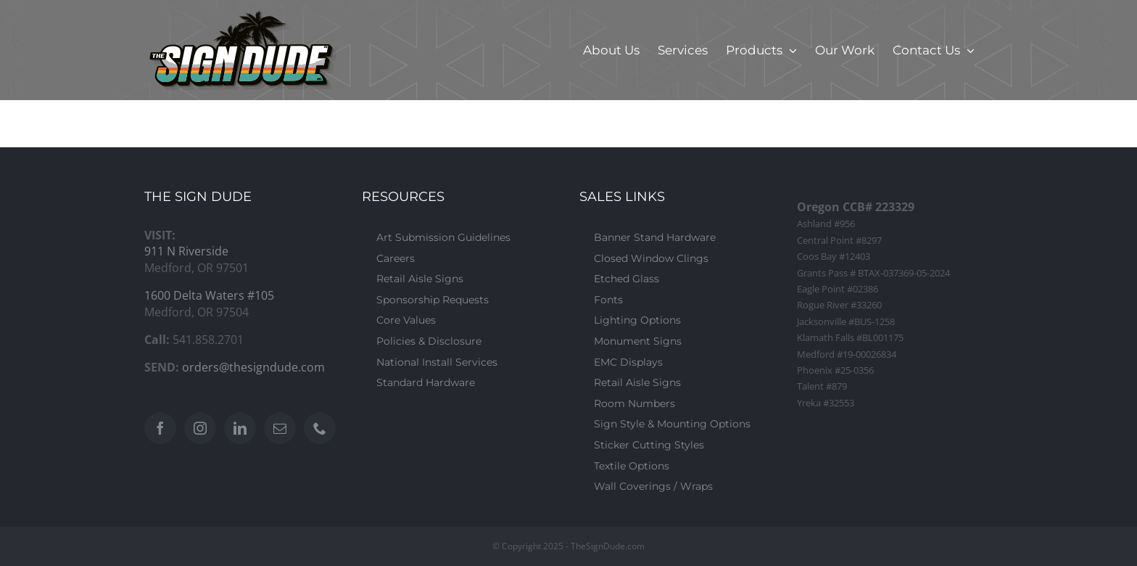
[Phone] (320, 428)
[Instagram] (200, 428)
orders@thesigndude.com (253, 367)
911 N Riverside (186, 251)
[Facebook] (160, 428)
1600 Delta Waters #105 (209, 295)
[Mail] (280, 428)
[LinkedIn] (240, 428)
